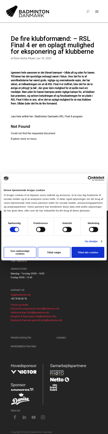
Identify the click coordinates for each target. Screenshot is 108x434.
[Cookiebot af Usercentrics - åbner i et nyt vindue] (90, 178)
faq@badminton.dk (20, 295)
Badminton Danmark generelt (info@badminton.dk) (36, 320)
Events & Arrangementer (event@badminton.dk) (35, 308)
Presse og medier (20, 304)
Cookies (61, 337)
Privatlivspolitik (21, 337)
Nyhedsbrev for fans (23, 346)
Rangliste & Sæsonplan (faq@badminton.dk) (33, 316)
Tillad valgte (54, 252)
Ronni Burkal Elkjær (24, 58)
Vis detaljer (91, 241)
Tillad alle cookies (88, 252)
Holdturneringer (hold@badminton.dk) (30, 312)
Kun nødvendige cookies (20, 252)
